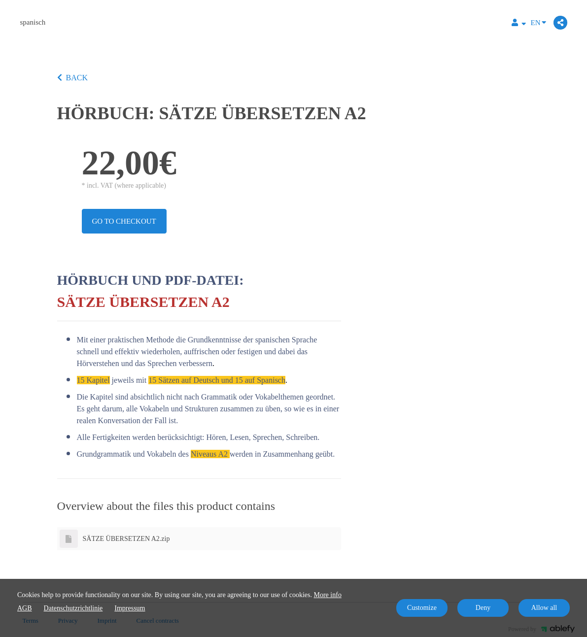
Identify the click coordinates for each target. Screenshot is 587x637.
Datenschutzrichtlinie (73, 608)
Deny (483, 607)
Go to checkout (124, 221)
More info (328, 595)
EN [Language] (538, 22)
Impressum (129, 608)
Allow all (544, 607)
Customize (422, 607)
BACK (72, 77)
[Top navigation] (519, 24)
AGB (24, 608)
